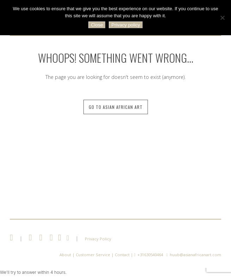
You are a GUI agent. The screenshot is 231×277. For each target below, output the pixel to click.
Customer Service (93, 254)
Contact (122, 254)
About (65, 254)
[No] (222, 17)
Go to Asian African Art (116, 107)
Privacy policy (125, 24)
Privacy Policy (98, 238)
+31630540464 (150, 254)
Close (97, 24)
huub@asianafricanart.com (195, 254)
